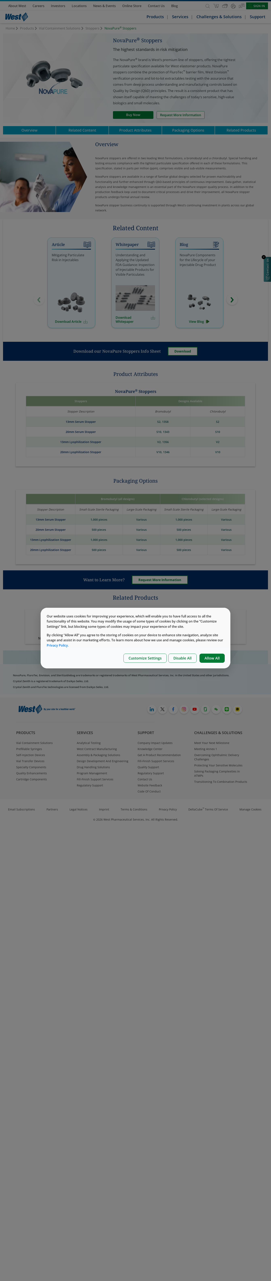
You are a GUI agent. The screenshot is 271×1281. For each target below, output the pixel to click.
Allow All (212, 658)
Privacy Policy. (58, 645)
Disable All (182, 658)
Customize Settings (145, 658)
